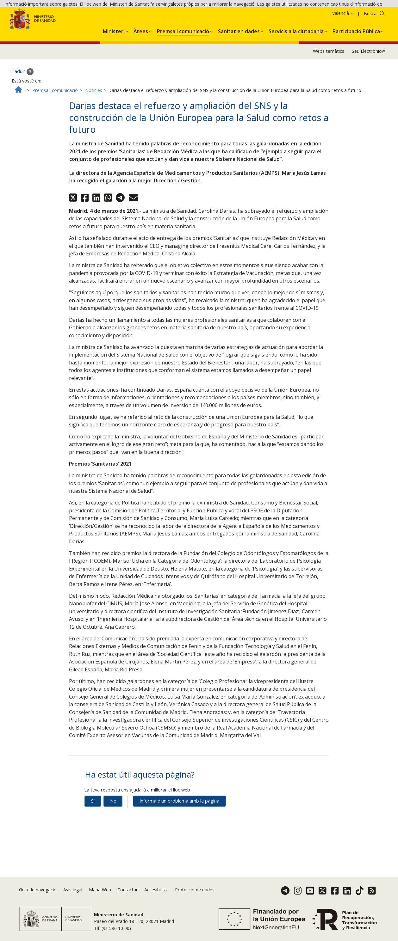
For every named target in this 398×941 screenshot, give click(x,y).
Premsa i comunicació (55, 118)
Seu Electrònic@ (368, 79)
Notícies (93, 118)
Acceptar (359, 15)
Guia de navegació (38, 891)
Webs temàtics (328, 79)
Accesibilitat (156, 891)
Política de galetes (325, 15)
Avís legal (72, 891)
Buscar (371, 41)
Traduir (21, 99)
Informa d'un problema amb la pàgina (179, 829)
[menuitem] (113, 58)
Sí (93, 829)
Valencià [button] (343, 41)
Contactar (127, 891)
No (113, 829)
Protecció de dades (195, 891)
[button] (113, 58)
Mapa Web (100, 891)
